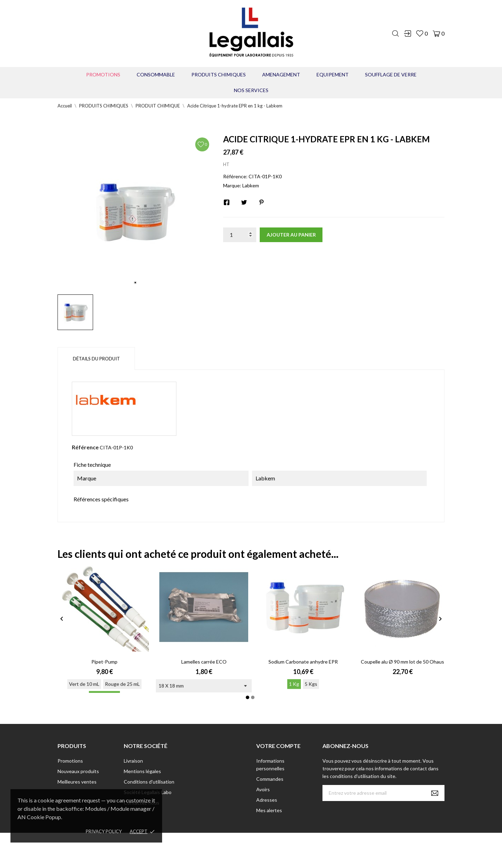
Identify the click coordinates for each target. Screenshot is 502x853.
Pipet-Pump (104, 662)
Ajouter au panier (291, 235)
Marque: (232, 185)
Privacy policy (104, 831)
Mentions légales (142, 771)
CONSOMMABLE (156, 74)
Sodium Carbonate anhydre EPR (303, 662)
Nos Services (251, 90)
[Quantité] (239, 234)
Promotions (103, 74)
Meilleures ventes (77, 782)
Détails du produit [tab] (96, 358)
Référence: (235, 176)
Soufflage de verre (391, 74)
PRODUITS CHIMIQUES (218, 74)
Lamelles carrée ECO (204, 662)
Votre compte (278, 745)
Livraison (133, 761)
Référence (85, 447)
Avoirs (263, 789)
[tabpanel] (135, 211)
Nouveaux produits (78, 771)
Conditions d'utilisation (149, 782)
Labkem (250, 185)
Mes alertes (269, 810)
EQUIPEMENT (333, 74)
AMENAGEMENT (281, 74)
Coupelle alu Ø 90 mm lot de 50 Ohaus (402, 662)
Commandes (269, 779)
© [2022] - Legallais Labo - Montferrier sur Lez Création (238, 843)
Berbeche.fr (311, 843)
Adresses (266, 800)
